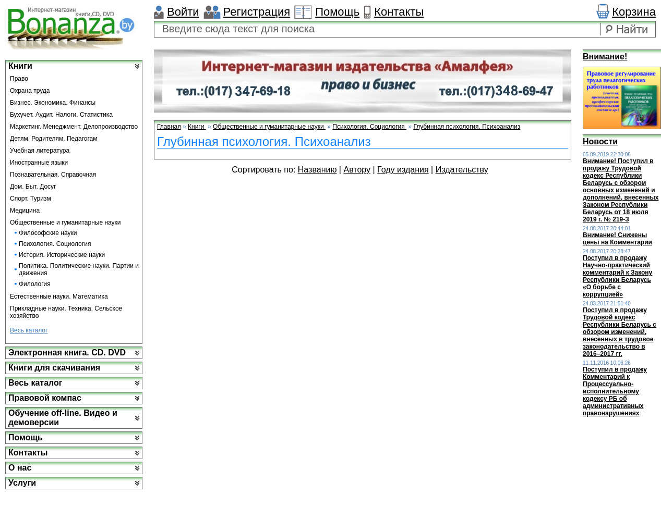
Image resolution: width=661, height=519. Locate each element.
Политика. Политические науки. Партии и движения (79, 269)
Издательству (462, 169)
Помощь (337, 11)
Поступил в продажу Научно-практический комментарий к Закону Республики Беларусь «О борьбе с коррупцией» (617, 276)
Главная (169, 126)
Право (19, 78)
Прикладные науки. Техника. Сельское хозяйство (66, 312)
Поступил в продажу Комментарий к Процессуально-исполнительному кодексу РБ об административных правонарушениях (615, 391)
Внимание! (605, 56)
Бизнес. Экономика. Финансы (52, 102)
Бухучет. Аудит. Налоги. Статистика (61, 114)
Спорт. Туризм (30, 198)
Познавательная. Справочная (53, 174)
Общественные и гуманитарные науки (65, 222)
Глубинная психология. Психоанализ (466, 126)
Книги (20, 65)
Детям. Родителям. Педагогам (54, 138)
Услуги (22, 482)
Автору (356, 169)
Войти (183, 11)
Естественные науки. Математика (59, 296)
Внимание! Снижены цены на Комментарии (617, 238)
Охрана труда (30, 90)
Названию (317, 169)
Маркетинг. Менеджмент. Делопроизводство (74, 126)
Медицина (25, 210)
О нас (19, 467)
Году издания (403, 169)
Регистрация (257, 11)
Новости (600, 141)
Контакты (399, 11)
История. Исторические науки (62, 254)
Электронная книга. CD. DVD (67, 352)
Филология (35, 284)
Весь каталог (28, 330)
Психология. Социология (55, 244)
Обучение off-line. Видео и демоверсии (62, 418)
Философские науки (48, 233)
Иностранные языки (39, 162)
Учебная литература (39, 150)
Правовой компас (44, 397)
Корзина (634, 11)
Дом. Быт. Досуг (33, 186)
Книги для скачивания (54, 367)
